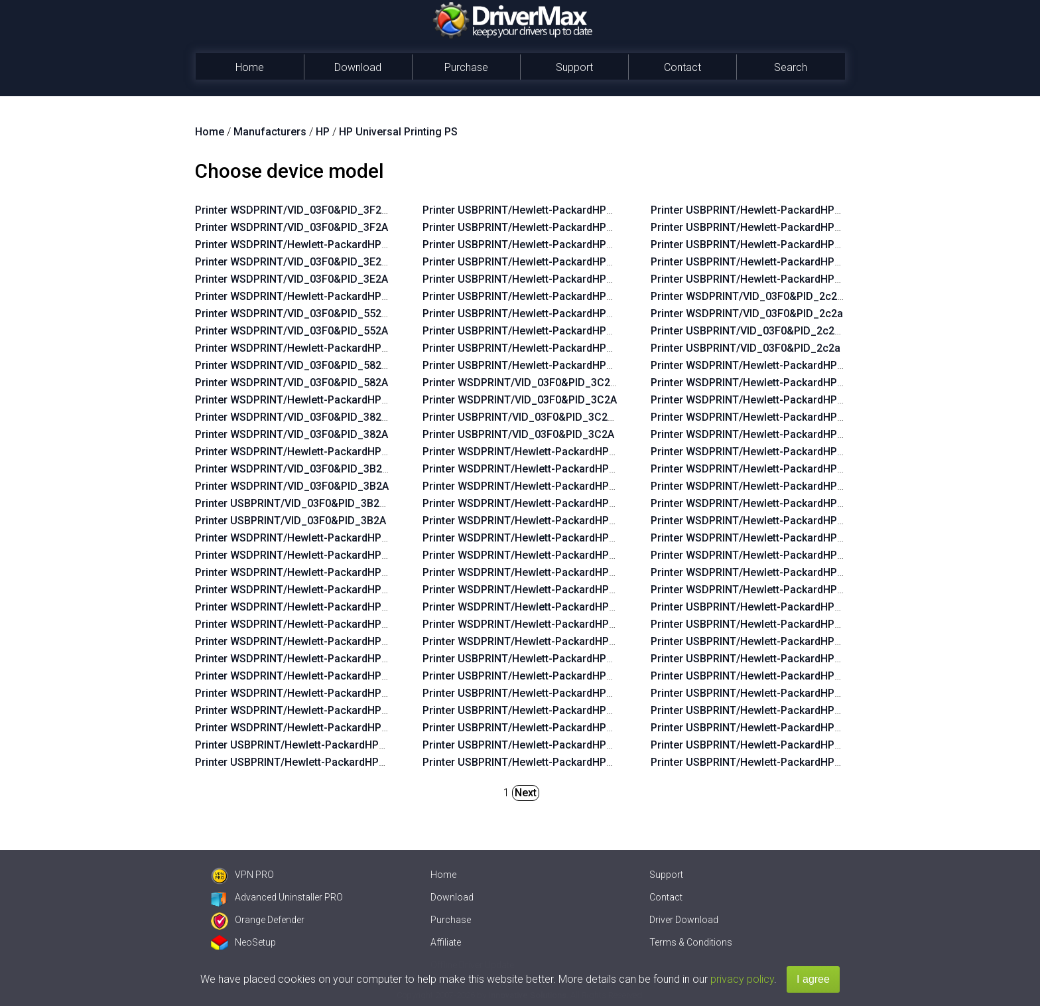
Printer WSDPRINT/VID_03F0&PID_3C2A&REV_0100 (547, 382)
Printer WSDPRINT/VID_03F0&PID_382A (291, 434)
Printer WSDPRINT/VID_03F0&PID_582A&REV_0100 (319, 365)
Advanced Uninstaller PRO (277, 897)
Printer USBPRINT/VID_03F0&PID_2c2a (745, 348)
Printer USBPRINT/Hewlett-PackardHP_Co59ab (536, 348)
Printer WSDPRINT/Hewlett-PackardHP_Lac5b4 (765, 538)
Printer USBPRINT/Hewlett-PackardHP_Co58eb (536, 330)
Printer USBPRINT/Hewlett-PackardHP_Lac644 (763, 607)
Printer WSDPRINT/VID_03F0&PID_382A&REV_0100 (319, 417)
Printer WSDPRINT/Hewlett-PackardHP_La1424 (309, 348)
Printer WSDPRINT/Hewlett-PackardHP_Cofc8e (309, 400)
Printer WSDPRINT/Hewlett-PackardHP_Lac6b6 (765, 486)
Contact (682, 67)
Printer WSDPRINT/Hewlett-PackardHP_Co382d (537, 624)
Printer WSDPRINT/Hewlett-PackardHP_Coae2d (310, 727)
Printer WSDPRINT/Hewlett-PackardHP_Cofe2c (536, 469)
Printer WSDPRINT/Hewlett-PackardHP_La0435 (765, 572)
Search (790, 67)
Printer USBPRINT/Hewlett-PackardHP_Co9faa (308, 762)
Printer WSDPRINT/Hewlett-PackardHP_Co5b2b (310, 589)
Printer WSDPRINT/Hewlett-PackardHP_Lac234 (765, 417)
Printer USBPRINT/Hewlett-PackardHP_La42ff (762, 624)
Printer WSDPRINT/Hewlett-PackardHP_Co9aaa (310, 641)
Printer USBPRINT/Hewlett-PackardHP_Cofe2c (535, 676)
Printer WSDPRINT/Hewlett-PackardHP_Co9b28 (310, 624)
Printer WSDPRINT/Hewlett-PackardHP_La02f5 (764, 434)
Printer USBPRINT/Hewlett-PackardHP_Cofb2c (535, 762)
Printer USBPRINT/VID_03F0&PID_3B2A (290, 520)
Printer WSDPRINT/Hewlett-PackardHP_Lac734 (765, 503)
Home (249, 67)
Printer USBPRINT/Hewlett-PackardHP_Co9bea (536, 244)
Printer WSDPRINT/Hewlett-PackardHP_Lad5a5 (309, 244)
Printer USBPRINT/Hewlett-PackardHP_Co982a (536, 313)
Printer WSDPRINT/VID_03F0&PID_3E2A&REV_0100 (319, 261)
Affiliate (445, 942)
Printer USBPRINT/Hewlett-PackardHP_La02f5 (763, 676)
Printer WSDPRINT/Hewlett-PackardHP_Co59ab (310, 710)
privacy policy (742, 979)
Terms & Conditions (690, 942)
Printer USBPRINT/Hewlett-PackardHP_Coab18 (308, 745)
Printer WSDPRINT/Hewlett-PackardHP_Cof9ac (536, 589)
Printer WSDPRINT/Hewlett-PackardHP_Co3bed (537, 572)
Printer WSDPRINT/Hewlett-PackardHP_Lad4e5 (309, 296)
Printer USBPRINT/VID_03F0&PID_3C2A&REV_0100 (546, 417)
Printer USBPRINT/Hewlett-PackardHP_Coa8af (764, 279)
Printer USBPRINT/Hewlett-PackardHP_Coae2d (536, 365)
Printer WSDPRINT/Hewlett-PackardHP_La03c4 (765, 400)
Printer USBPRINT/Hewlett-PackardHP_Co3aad (536, 710)
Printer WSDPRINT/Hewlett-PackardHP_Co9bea (310, 607)
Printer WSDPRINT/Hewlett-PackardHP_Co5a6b (310, 658)
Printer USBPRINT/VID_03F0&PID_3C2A (518, 434)
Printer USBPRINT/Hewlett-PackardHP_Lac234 (763, 658)
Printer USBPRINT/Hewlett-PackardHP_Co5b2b (536, 227)
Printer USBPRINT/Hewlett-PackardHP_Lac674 (763, 710)
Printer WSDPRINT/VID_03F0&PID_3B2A (292, 486)
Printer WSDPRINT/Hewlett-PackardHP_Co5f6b (309, 572)
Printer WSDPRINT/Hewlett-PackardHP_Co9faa (309, 555)
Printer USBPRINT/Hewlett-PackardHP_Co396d (764, 244)
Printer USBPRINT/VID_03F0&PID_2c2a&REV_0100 (774, 330)
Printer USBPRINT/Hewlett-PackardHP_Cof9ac (764, 227)
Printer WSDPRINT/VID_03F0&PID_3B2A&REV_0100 (320, 469)
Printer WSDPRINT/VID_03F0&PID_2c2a (747, 313)
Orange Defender (257, 919)
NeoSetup (243, 942)
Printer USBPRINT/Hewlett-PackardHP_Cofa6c (535, 727)
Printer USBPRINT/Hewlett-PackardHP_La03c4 (763, 641)
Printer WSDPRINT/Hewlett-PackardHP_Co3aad (537, 503)
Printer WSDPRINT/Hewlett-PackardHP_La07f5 (764, 520)
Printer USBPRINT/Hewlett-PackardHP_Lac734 (763, 745)
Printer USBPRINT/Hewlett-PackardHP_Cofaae (535, 745)
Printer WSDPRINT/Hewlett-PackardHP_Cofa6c (536, 520)
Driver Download (683, 919)
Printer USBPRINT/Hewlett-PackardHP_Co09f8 (535, 658)
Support (574, 67)
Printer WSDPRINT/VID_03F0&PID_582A (291, 382)
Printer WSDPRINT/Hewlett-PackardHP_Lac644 (765, 365)
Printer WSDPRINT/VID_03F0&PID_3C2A (519, 400)
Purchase (466, 67)
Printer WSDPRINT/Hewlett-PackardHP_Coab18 (310, 538)
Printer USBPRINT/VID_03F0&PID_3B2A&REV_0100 (318, 503)
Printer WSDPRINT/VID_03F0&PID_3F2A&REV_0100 (319, 210)
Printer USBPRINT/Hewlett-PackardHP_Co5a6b (536, 296)
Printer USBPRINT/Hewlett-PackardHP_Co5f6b (535, 210)
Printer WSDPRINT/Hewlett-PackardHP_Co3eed (537, 486)
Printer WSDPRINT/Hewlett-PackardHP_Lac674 (765, 469)
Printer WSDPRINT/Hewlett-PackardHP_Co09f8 (536, 451)
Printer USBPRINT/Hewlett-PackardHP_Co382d (764, 261)
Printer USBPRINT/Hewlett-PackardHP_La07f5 (763, 762)
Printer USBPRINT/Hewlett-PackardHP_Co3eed (536, 693)
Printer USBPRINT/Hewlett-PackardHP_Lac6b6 (763, 727)
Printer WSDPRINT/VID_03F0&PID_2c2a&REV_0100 (775, 296)
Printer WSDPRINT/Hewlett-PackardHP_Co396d (537, 607)
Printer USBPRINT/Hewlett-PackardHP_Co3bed (764, 210)
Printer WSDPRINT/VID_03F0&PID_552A (291, 330)
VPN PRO (242, 874)
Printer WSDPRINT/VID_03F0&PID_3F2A (291, 227)
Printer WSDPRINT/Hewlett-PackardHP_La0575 (765, 555)
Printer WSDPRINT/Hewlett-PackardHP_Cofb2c (536, 555)
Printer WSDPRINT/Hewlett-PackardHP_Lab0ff (763, 589)
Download (357, 67)
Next (526, 792)
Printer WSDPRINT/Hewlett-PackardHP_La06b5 (765, 451)
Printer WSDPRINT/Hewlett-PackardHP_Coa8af (536, 641)
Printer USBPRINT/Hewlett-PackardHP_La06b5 (763, 693)
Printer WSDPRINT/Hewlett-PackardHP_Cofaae (536, 538)
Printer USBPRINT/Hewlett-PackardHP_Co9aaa (536, 279)
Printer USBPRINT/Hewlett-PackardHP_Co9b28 (536, 261)
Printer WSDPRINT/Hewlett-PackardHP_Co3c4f (309, 451)
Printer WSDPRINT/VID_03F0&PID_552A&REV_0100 (319, 313)
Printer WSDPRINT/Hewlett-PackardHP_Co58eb (310, 693)
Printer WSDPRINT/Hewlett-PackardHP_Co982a (310, 676)
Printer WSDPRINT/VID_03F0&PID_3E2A (291, 279)
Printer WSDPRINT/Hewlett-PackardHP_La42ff (763, 382)
